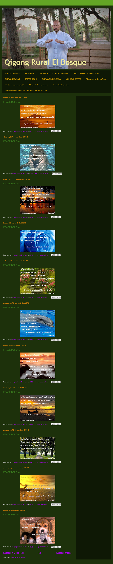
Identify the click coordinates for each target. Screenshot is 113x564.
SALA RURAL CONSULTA (86, 73)
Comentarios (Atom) (18, 557)
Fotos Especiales (61, 85)
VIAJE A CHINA (73, 79)
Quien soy (30, 73)
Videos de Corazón (38, 85)
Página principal (12, 73)
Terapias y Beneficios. (96, 79)
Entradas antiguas (64, 553)
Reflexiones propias (14, 85)
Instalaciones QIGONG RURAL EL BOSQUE (26, 90)
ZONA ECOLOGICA (51, 79)
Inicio (40, 553)
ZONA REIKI (31, 79)
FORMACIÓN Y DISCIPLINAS (54, 73)
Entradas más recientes (13, 553)
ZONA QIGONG (12, 79)
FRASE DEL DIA (11, 102)
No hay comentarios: (41, 131)
